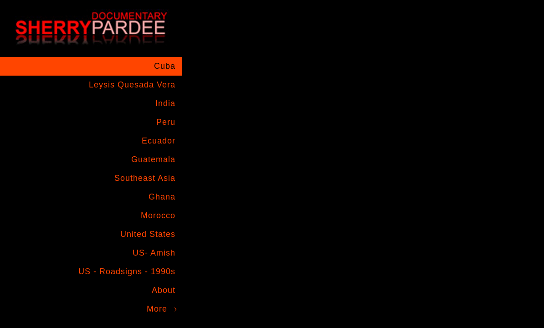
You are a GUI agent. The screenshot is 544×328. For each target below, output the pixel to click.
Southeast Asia (144, 178)
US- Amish (154, 252)
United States (147, 234)
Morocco (158, 215)
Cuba (164, 66)
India (165, 103)
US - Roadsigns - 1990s (126, 271)
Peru (165, 122)
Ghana (162, 196)
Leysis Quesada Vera (132, 84)
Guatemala (153, 159)
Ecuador (158, 140)
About (163, 290)
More (157, 308)
